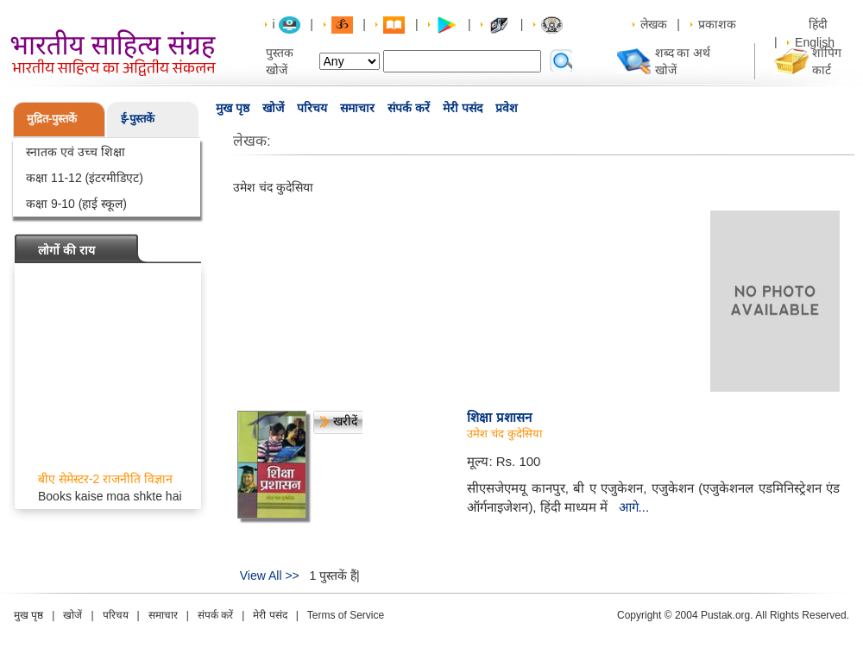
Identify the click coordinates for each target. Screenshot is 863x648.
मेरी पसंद (462, 108)
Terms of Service (345, 615)
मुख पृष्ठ (232, 108)
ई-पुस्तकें (137, 118)
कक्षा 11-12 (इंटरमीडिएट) (84, 178)
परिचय (312, 108)
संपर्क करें (408, 108)
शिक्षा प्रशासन (499, 417)
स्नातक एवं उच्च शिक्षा (75, 152)
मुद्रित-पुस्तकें (52, 118)
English (815, 42)
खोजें (273, 108)
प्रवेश (506, 108)
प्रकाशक (717, 24)
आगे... (634, 507)
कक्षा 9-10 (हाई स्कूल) (76, 204)
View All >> (269, 575)
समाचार (357, 108)
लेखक (653, 24)
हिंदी (820, 24)
